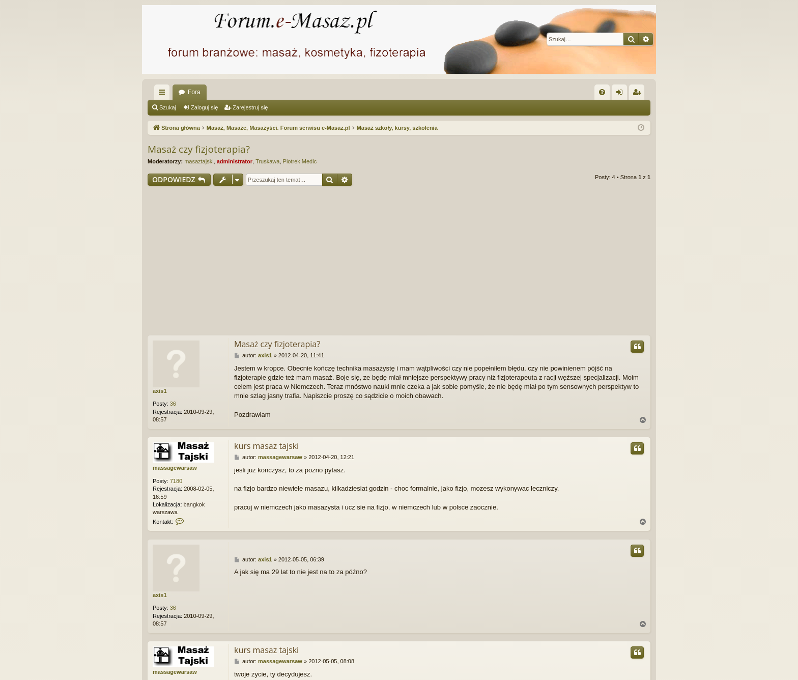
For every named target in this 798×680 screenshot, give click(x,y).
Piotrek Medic (300, 161)
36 (173, 404)
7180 (176, 481)
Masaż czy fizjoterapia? (199, 149)
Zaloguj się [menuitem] (621, 94)
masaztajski (198, 161)
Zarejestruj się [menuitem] (638, 94)
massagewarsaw (175, 468)
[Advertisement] (399, 262)
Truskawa (267, 161)
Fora (194, 92)
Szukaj (167, 107)
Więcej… (163, 94)
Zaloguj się (204, 107)
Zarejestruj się (250, 107)
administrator (234, 161)
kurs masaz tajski (266, 446)
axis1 (160, 391)
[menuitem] (602, 92)
